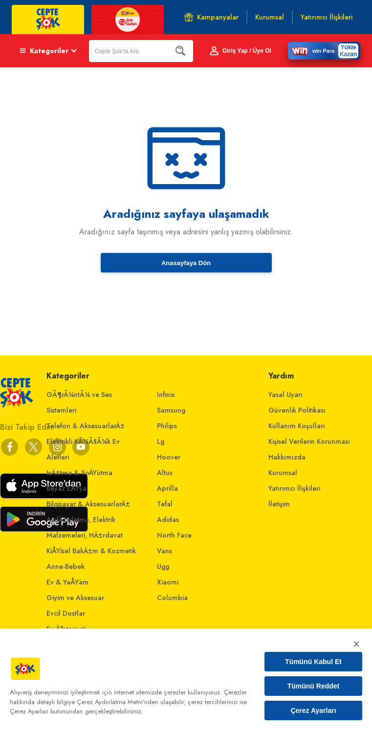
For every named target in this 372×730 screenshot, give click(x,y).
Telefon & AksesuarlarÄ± (85, 426)
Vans (164, 551)
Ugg (163, 566)
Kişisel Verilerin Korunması (309, 441)
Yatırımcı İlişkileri (294, 488)
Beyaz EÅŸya (66, 488)
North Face (174, 535)
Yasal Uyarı (285, 394)
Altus (165, 473)
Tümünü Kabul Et (313, 662)
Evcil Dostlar (65, 613)
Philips (167, 426)
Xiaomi (167, 582)
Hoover (168, 457)
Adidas (168, 519)
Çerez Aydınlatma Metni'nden (117, 702)
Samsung (171, 410)
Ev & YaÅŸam (67, 582)
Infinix (166, 394)
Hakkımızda (287, 457)
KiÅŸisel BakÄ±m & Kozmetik (91, 551)
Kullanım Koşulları (296, 426)
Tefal (165, 504)
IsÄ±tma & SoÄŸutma (79, 473)
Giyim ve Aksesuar (75, 598)
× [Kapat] (356, 643)
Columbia (172, 598)
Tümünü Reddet (313, 686)
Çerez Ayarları (313, 710)
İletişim (279, 504)
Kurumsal (282, 473)
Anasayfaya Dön (186, 263)
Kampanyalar (211, 17)
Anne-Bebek (65, 566)
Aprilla (167, 488)
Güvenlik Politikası (297, 410)
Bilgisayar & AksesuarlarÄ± (88, 504)
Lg (160, 441)
